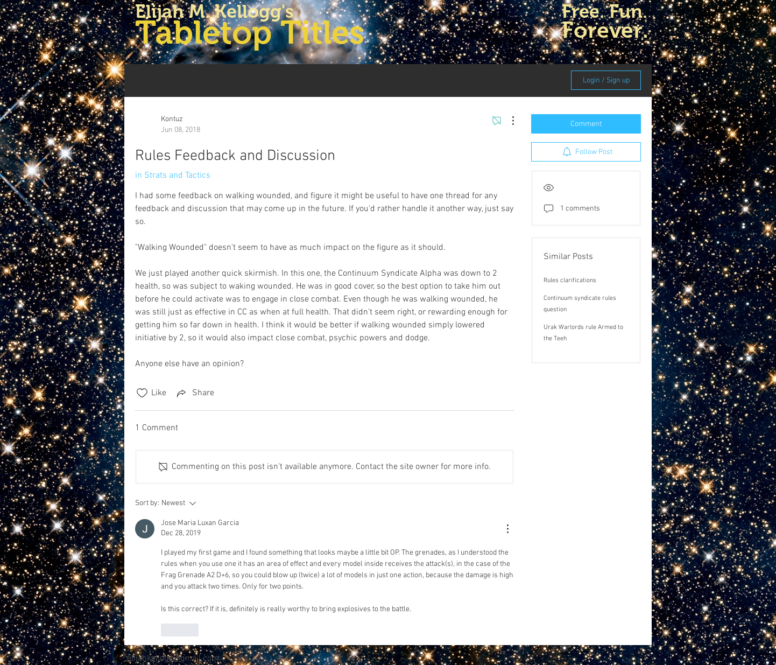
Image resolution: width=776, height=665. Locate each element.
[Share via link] (194, 393)
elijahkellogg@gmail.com (173, 658)
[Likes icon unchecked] (142, 393)
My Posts (248, 80)
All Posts (203, 80)
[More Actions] (507, 120)
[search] (505, 80)
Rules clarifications (570, 280)
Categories (154, 80)
